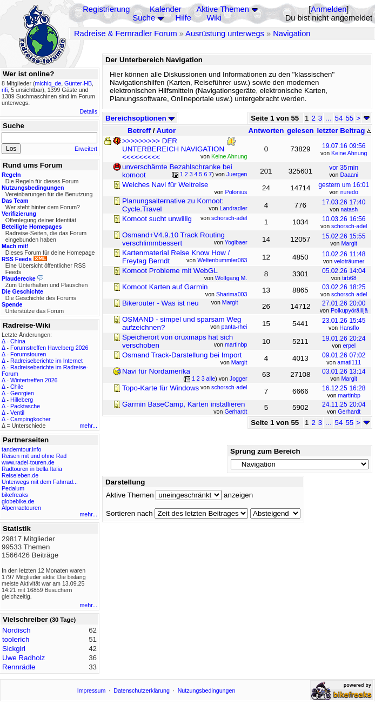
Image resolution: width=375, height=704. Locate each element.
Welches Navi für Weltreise (165, 185)
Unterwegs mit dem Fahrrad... (40, 482)
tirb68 (349, 278)
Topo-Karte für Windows (160, 388)
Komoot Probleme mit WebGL (170, 271)
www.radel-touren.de (28, 462)
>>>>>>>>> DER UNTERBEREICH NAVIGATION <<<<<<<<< (173, 149)
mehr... (88, 425)
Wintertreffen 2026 (33, 380)
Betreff (139, 131)
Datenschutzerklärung (141, 690)
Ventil (17, 412)
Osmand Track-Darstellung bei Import (182, 355)
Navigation (291, 33)
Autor (166, 131)
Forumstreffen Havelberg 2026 (49, 347)
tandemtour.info (21, 449)
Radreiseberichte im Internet (46, 360)
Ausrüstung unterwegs (224, 33)
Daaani (349, 174)
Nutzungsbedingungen (207, 690)
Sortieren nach (129, 513)
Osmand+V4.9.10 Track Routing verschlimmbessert (173, 239)
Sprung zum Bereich (265, 451)
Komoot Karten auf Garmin (165, 287)
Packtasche (25, 406)
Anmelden (328, 9)
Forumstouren (28, 354)
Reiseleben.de (20, 475)
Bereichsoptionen (140, 118)
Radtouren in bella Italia (32, 469)
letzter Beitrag (344, 131)
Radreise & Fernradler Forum (125, 33)
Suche (144, 18)
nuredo (349, 192)
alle (211, 378)
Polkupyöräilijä (349, 310)
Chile (16, 386)
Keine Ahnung (349, 153)
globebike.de (18, 501)
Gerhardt (349, 411)
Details (88, 111)
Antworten (266, 131)
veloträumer (349, 261)
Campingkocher (30, 419)
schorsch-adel (349, 226)
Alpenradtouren (21, 507)
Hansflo (349, 327)
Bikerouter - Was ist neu (160, 303)
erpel (349, 345)
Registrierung (106, 9)
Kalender (166, 9)
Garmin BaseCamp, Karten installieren (183, 404)
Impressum (91, 690)
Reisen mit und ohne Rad (34, 456)
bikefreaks (15, 495)
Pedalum (13, 488)
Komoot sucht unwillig (157, 219)
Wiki (214, 18)
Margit (349, 243)
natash (349, 209)
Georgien (22, 393)
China (17, 341)
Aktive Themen (222, 9)
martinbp (349, 395)
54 (339, 118)
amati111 (349, 362)
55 (349, 118)
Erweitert (86, 148)
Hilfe (183, 18)
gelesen (300, 131)
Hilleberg (21, 399)
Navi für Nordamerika (156, 371)
